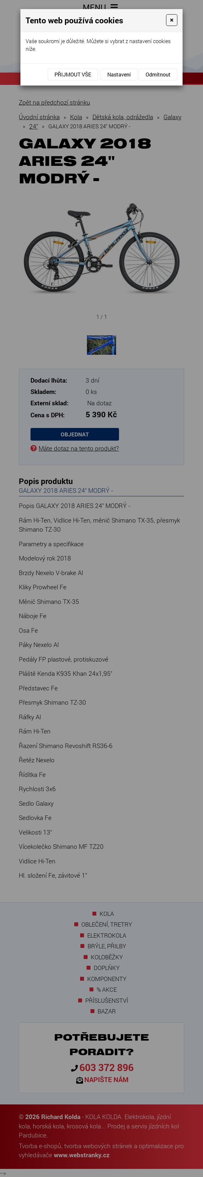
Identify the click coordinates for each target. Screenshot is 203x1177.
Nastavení (119, 74)
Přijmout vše (72, 74)
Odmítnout (158, 74)
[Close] (171, 20)
